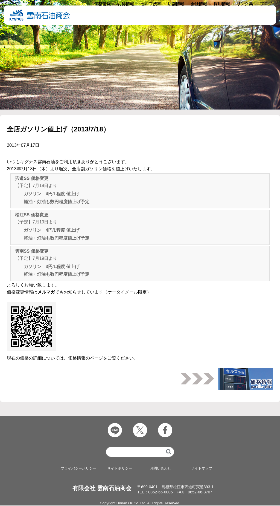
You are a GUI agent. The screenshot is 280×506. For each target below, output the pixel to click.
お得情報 (133, 15)
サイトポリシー (119, 469)
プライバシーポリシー (78, 469)
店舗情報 (180, 15)
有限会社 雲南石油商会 (102, 488)
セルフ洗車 (157, 15)
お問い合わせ (160, 469)
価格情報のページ (85, 358)
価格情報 (111, 15)
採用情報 (224, 15)
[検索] (169, 452)
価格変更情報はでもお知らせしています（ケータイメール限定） (79, 292)
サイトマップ (201, 469)
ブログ (266, 15)
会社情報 (202, 15)
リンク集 (246, 15)
